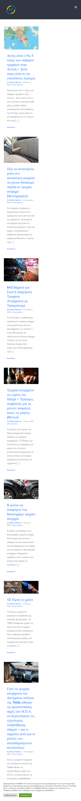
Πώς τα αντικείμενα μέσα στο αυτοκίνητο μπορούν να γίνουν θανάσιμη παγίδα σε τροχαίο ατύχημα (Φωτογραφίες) (21, 182)
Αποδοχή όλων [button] (25, 795)
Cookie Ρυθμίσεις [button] (10, 795)
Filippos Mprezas (15, 82)
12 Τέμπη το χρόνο (20, 600)
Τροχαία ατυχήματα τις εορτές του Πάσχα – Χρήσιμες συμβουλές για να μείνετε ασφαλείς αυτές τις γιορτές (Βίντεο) (20, 403)
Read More (11, 127)
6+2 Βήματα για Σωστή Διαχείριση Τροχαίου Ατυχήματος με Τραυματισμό (19, 296)
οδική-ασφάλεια (17, 85)
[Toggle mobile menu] (76, 7)
